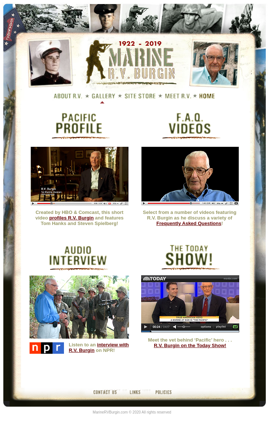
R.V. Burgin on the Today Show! (190, 345)
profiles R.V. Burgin (71, 218)
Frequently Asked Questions (188, 223)
